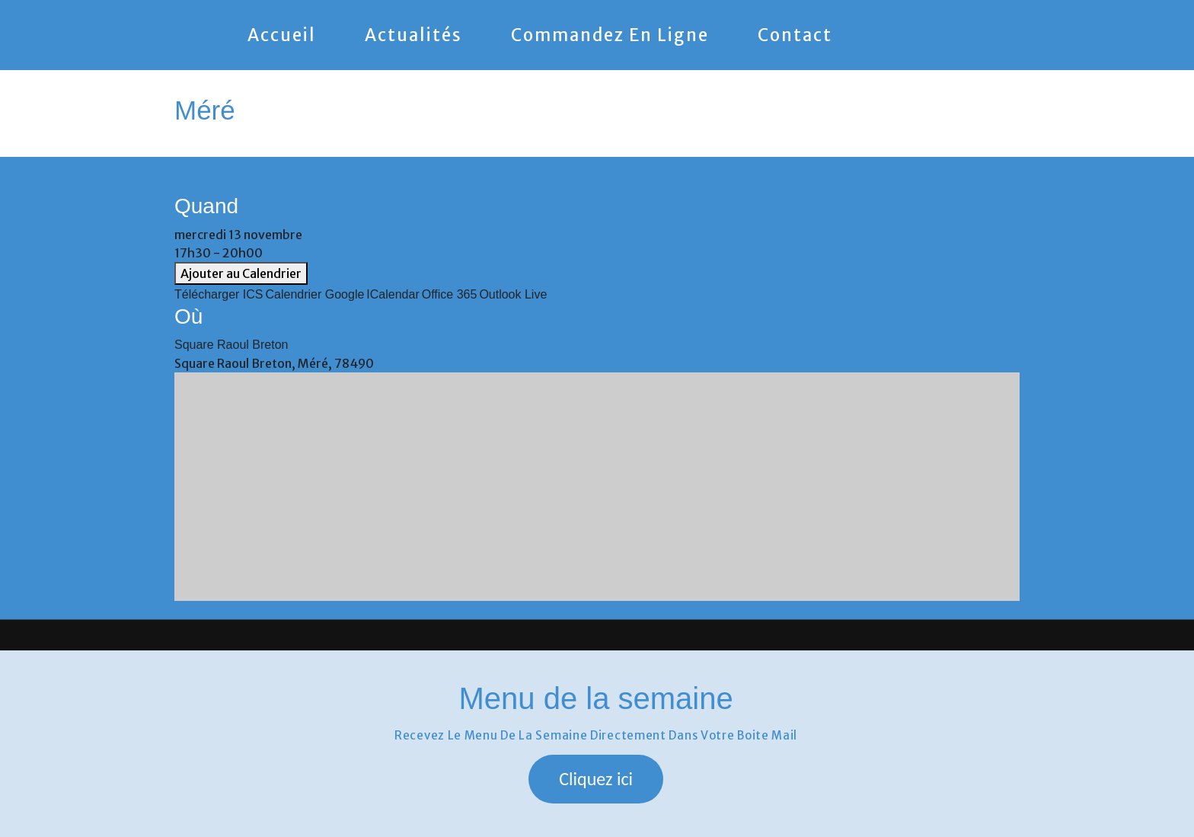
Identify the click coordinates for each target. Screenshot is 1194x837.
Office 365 (449, 294)
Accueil (281, 35)
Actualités (413, 35)
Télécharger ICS (218, 294)
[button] (595, 779)
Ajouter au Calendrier (241, 273)
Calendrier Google (315, 294)
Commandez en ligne (610, 35)
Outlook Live (513, 294)
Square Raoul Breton (231, 344)
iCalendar (392, 294)
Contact (795, 35)
